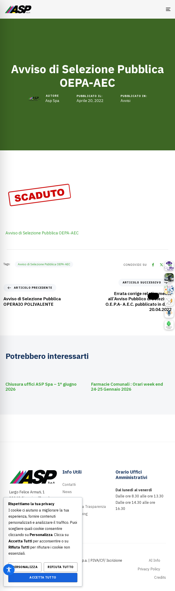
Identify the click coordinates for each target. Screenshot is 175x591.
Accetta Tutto (42, 577)
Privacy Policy (149, 569)
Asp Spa (52, 100)
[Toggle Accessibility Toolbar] (9, 570)
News (67, 491)
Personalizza (25, 567)
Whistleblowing (75, 514)
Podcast (69, 499)
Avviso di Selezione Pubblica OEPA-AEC (42, 233)
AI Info (154, 560)
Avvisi (125, 100)
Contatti (69, 484)
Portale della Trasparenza (84, 506)
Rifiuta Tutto (60, 567)
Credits (160, 577)
